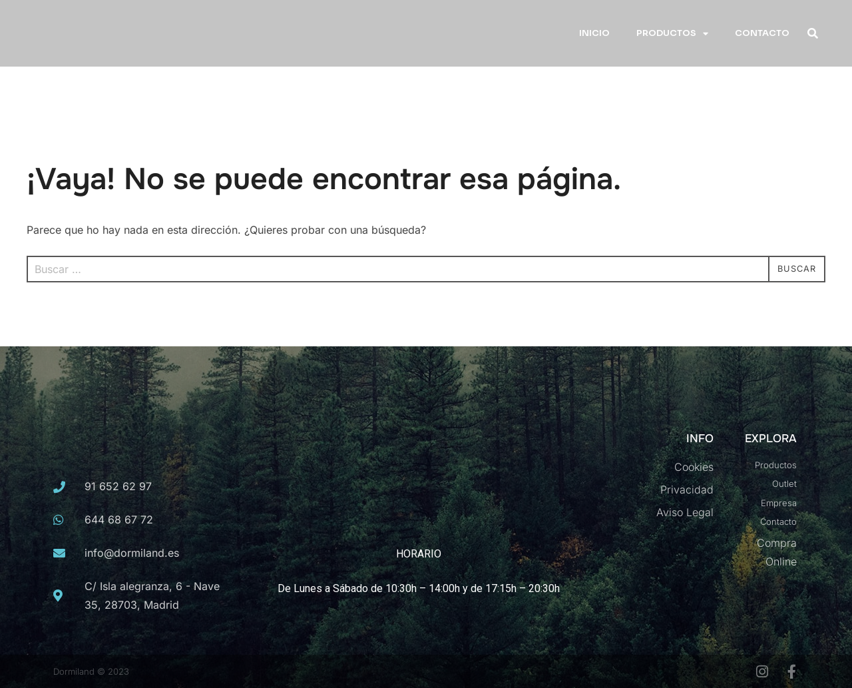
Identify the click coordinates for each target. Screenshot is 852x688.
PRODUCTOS (672, 34)
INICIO (594, 33)
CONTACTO (762, 33)
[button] (812, 33)
